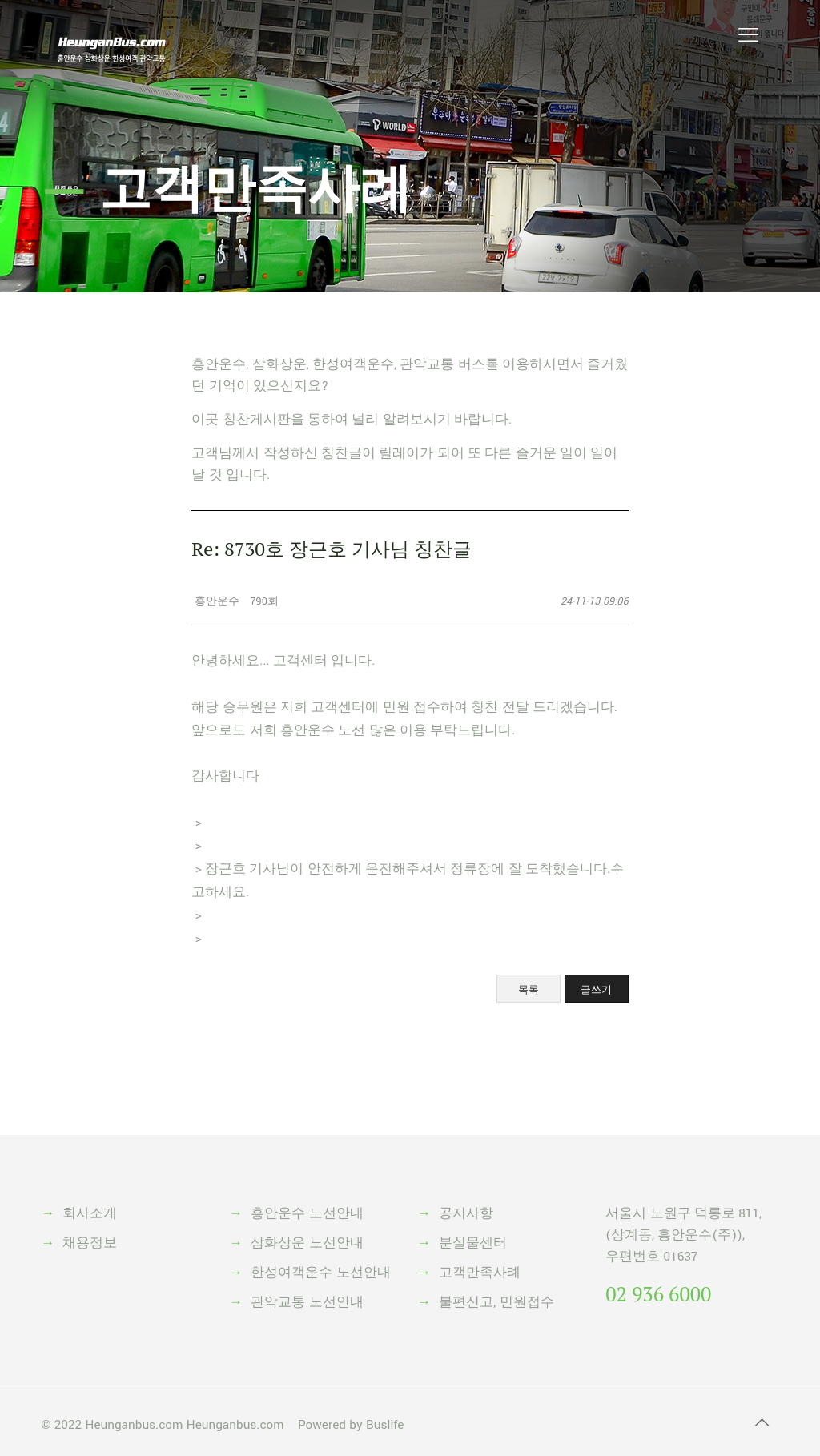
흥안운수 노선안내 (307, 1213)
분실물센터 (473, 1243)
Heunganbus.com (134, 1425)
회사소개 (89, 1213)
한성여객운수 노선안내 (320, 1272)
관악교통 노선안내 (307, 1302)
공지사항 (466, 1213)
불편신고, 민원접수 (496, 1302)
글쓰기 (596, 989)
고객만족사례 (480, 1272)
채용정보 (89, 1243)
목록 (528, 989)
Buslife (385, 1425)
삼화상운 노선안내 (307, 1243)
